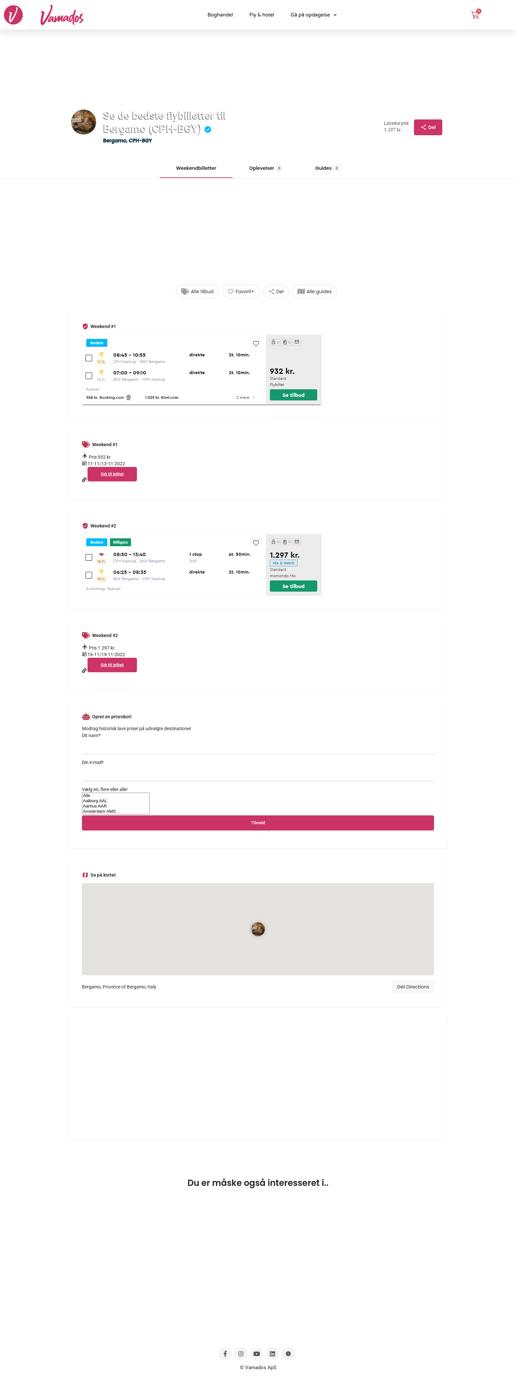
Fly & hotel (261, 15)
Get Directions (413, 987)
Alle (115, 795)
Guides (327, 168)
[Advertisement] (258, 235)
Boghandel (220, 15)
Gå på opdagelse (314, 15)
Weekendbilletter (196, 168)
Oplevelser (265, 168)
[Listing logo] (83, 122)
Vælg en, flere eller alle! (105, 789)
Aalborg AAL (115, 801)
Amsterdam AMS (115, 811)
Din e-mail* (258, 770)
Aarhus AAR (115, 806)
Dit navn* (258, 743)
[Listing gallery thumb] (258, 370)
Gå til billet (112, 474)
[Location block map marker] (258, 929)
